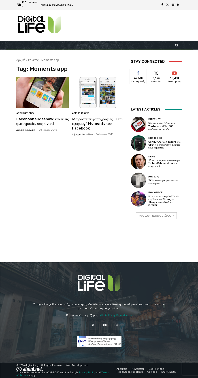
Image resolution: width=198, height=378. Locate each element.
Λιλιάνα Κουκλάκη (25, 129)
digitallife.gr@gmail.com (116, 315)
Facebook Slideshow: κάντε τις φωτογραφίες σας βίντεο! (42, 121)
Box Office (155, 138)
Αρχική (20, 60)
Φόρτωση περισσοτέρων (156, 215)
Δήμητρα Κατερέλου (82, 134)
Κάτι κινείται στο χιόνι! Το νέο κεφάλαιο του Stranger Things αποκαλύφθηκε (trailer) (163, 201)
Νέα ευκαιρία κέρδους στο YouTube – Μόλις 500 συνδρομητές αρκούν (161, 126)
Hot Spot (154, 176)
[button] (176, 45)
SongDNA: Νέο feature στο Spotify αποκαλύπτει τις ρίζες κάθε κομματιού (164, 144)
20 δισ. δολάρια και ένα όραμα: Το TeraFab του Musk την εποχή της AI (164, 163)
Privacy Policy (87, 372)
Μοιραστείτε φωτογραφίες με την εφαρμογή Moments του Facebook (97, 123)
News (151, 156)
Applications (25, 113)
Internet (154, 119)
